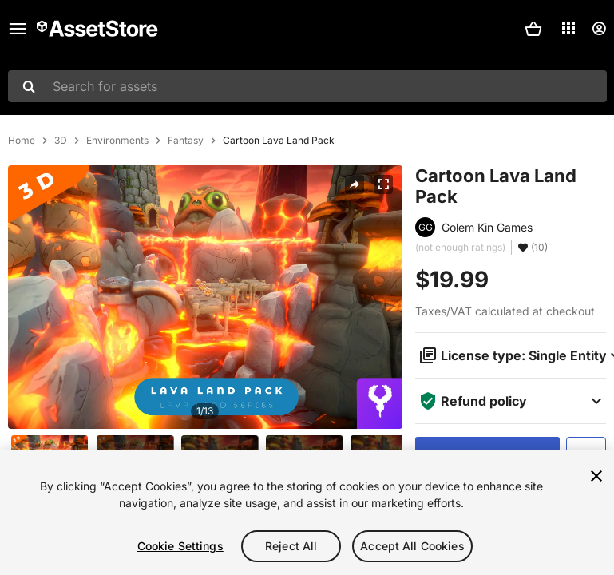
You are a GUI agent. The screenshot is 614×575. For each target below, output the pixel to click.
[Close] (596, 476)
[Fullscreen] (383, 184)
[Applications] (568, 28)
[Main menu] (18, 29)
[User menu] (599, 29)
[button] (533, 28)
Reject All (291, 546)
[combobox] (307, 86)
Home (21, 140)
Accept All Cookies (412, 546)
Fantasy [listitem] (186, 140)
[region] (307, 512)
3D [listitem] (60, 140)
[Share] (354, 184)
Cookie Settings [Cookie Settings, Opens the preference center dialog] (180, 546)
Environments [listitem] (117, 140)
